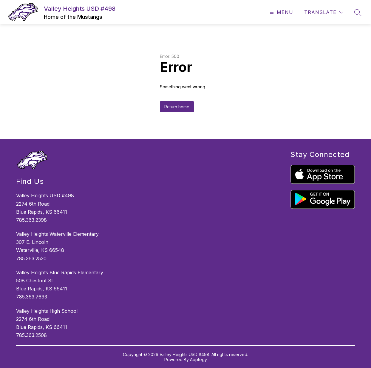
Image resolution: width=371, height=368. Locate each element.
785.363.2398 (31, 220)
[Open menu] (280, 12)
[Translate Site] (324, 12)
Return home (176, 106)
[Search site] (357, 12)
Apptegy (198, 359)
